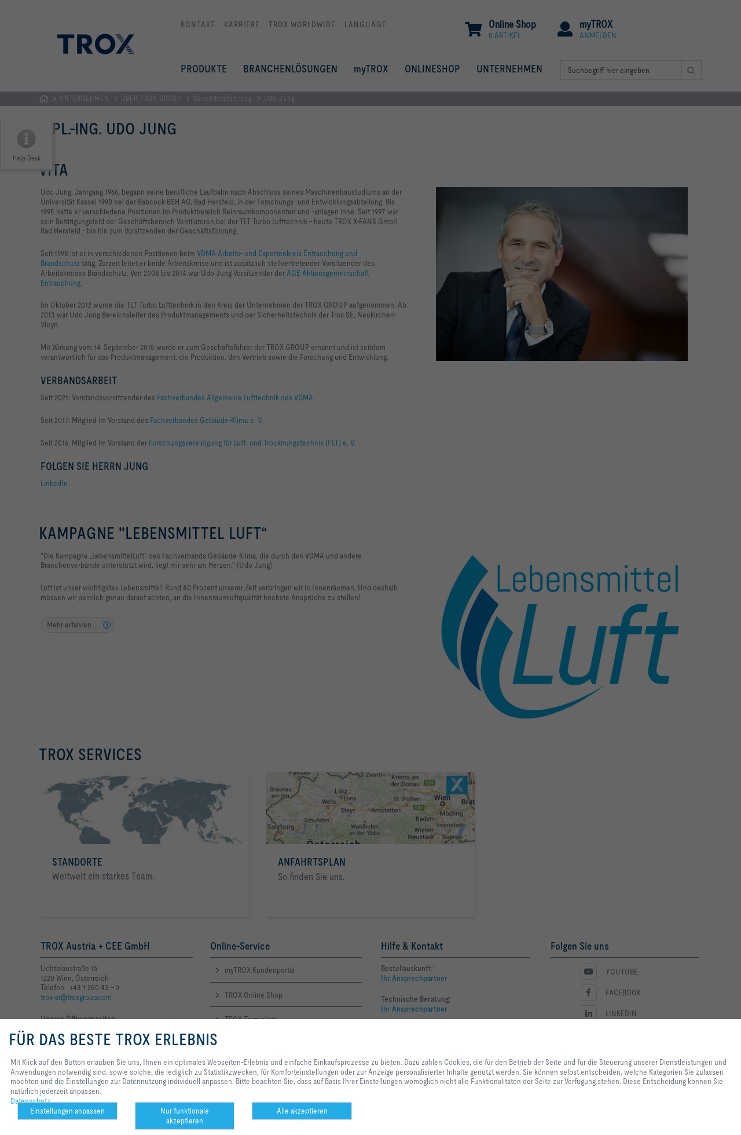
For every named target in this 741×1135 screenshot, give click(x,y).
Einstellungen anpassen (67, 1110)
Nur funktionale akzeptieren (184, 1115)
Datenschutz (30, 1100)
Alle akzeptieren (302, 1110)
